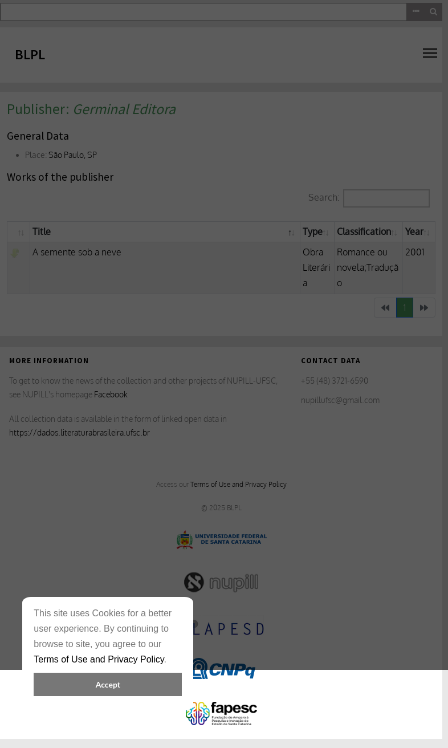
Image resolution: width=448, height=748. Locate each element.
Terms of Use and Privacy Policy (99, 659)
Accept (108, 684)
